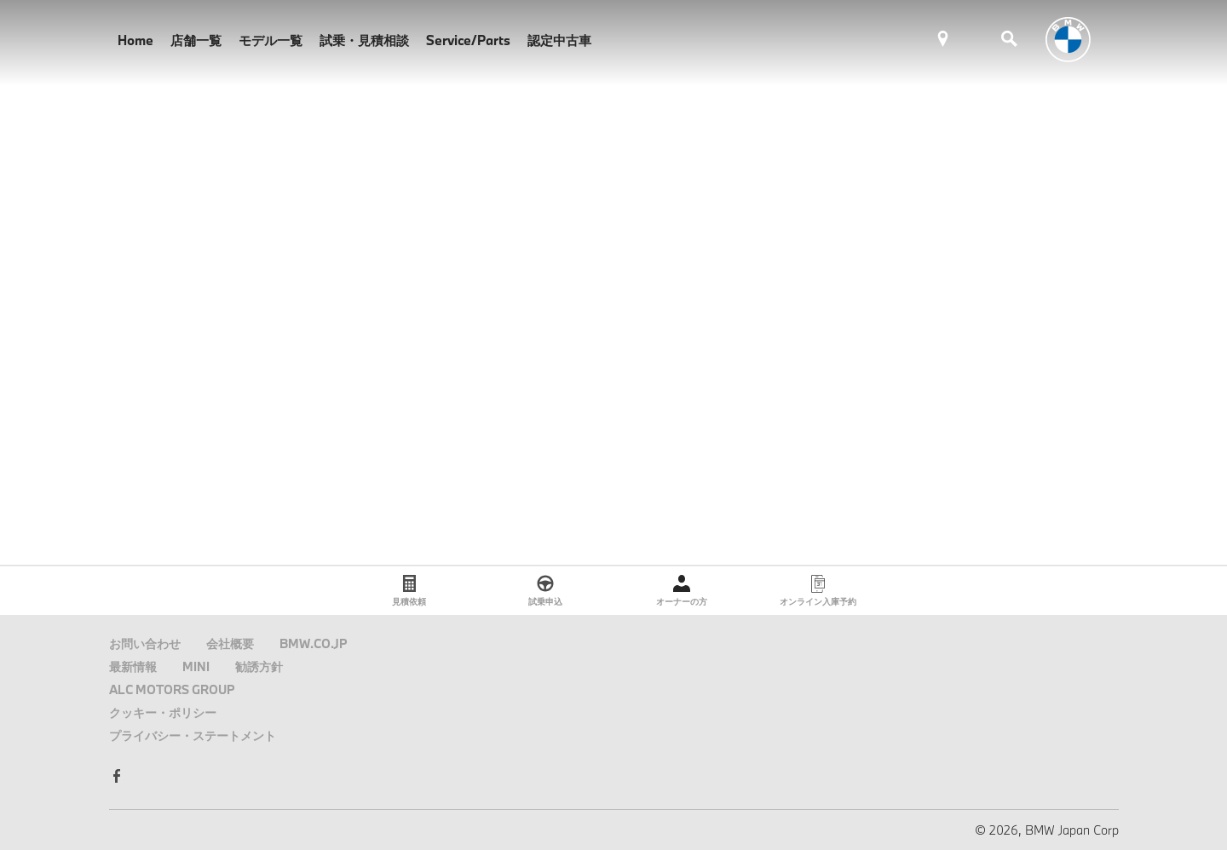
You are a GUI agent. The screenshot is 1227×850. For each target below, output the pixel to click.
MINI (196, 666)
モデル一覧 (270, 40)
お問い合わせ (145, 643)
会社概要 (230, 643)
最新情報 (133, 666)
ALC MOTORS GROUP (172, 689)
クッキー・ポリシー (162, 712)
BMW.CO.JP (313, 643)
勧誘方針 (259, 666)
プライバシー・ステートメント (192, 735)
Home (135, 40)
